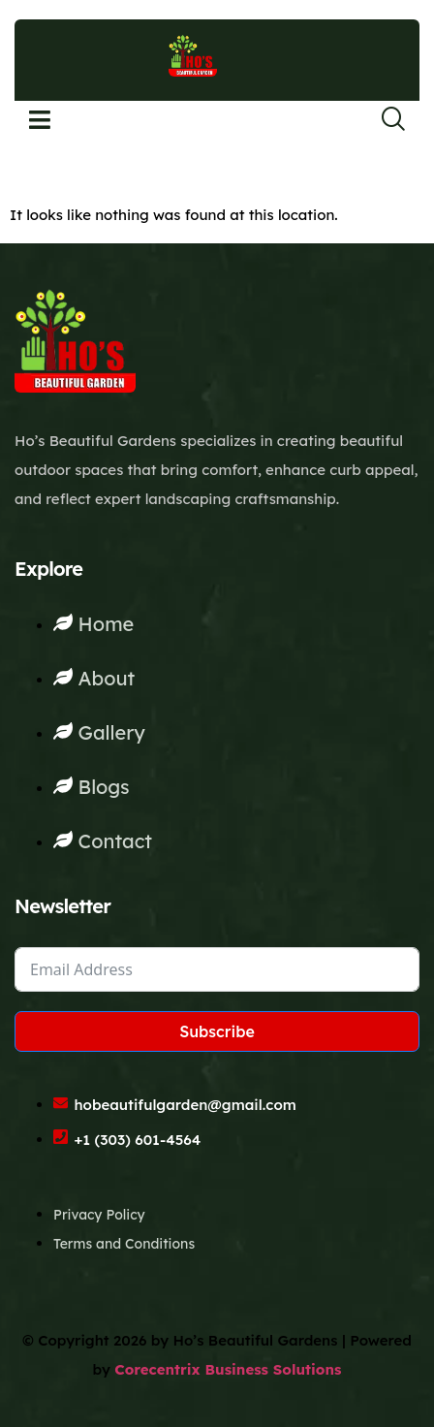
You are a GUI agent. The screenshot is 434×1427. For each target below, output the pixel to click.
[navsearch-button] (380, 120)
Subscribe (217, 1031)
